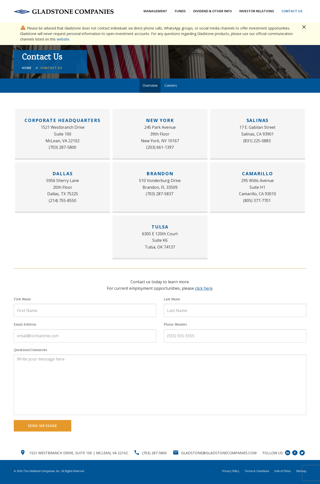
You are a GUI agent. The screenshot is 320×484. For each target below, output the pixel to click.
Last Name (172, 300)
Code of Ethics (282, 472)
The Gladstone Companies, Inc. (41, 472)
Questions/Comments (30, 351)
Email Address (25, 325)
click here (203, 289)
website (63, 40)
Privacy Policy (230, 472)
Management (155, 11)
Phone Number (175, 325)
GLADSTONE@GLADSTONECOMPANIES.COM (218, 454)
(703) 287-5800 (154, 454)
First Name (22, 300)
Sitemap (301, 472)
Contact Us (292, 11)
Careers (170, 86)
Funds (180, 11)
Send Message (42, 426)
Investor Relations (256, 11)
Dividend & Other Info (212, 11)
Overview (150, 86)
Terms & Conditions (256, 472)
